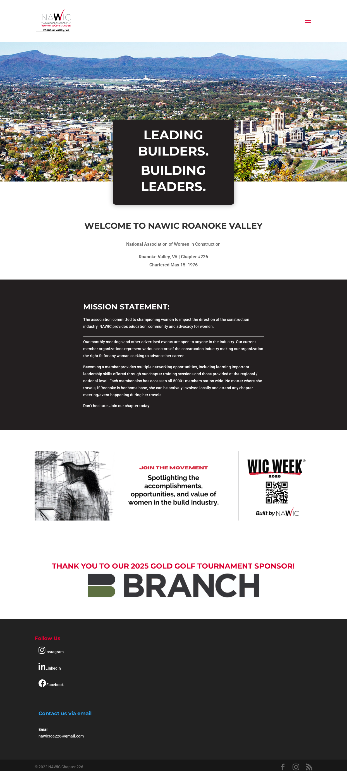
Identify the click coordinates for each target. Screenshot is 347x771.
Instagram (51, 650)
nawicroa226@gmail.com (61, 736)
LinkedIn (50, 667)
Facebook (51, 683)
